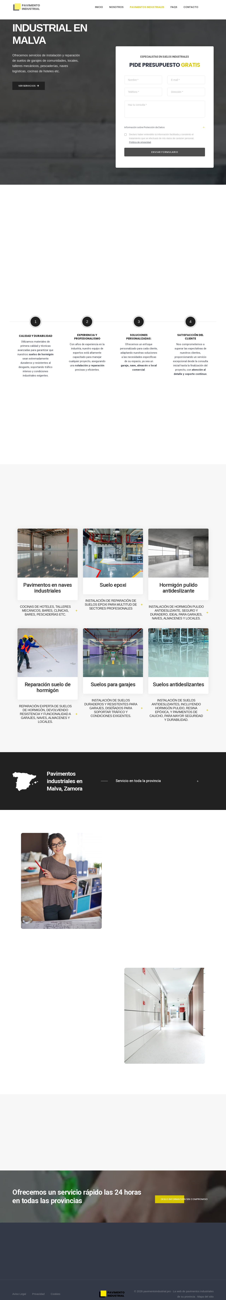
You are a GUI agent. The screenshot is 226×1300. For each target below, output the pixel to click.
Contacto (190, 7)
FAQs (174, 7)
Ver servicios (28, 702)
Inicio (99, 7)
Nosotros (116, 7)
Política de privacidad (141, 129)
